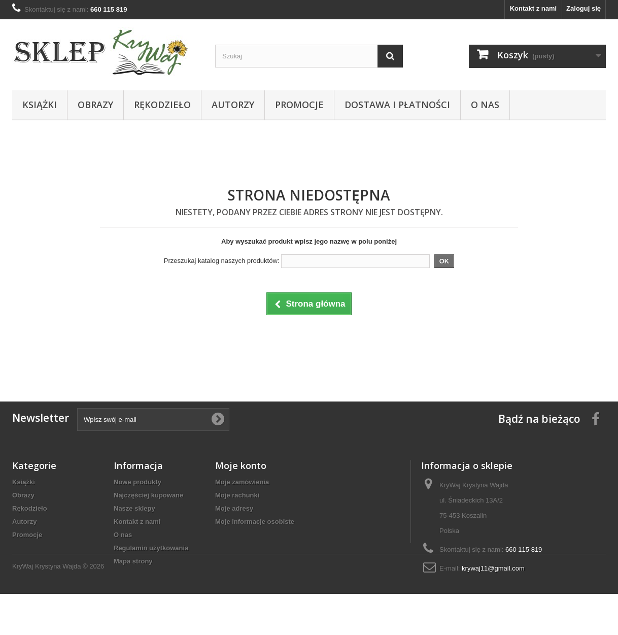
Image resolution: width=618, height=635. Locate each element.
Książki (39, 104)
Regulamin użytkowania (151, 548)
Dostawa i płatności (397, 104)
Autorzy (233, 104)
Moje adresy (234, 508)
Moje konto (240, 465)
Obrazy (95, 104)
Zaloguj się (583, 8)
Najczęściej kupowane (148, 495)
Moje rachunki (237, 495)
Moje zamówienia (242, 482)
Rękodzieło (162, 104)
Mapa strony (133, 561)
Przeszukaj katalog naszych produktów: (222, 260)
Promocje (299, 104)
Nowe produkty (137, 482)
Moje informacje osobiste (254, 521)
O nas (485, 104)
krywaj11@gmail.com (493, 568)
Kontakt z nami (533, 8)
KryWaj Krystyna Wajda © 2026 (58, 607)
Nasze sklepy (134, 508)
